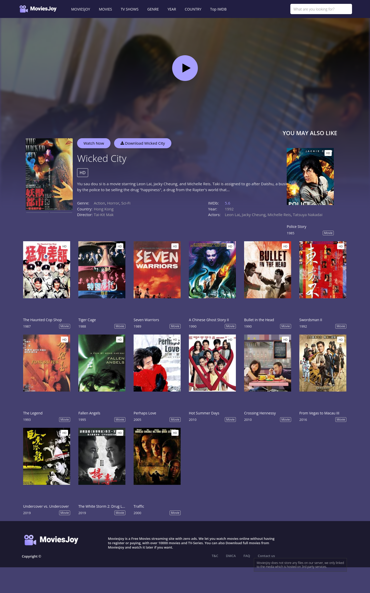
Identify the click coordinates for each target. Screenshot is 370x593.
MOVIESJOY (80, 9)
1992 (229, 208)
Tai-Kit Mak (104, 214)
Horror (113, 203)
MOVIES (105, 9)
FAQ (247, 555)
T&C (215, 555)
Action (99, 203)
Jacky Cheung (253, 214)
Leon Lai (232, 214)
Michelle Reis (279, 214)
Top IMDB (218, 9)
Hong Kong (104, 208)
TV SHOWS (129, 9)
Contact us (266, 555)
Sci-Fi (126, 203)
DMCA (231, 555)
